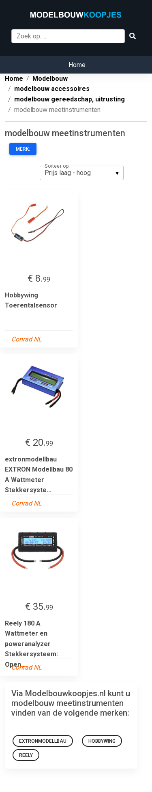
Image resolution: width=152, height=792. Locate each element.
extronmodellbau (42, 741)
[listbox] (82, 173)
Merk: (23, 149)
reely (26, 755)
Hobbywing (102, 741)
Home (77, 65)
